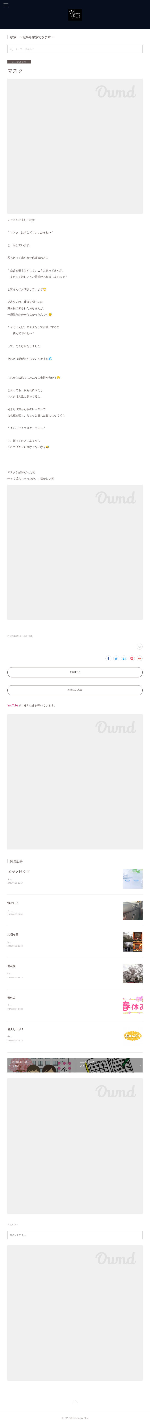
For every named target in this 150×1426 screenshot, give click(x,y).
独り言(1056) (13, 636)
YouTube (12, 705)
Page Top (75, 1404)
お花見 (11, 966)
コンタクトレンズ (18, 871)
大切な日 (12, 935)
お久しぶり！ (15, 1030)
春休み (11, 998)
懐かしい (12, 903)
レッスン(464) (26, 636)
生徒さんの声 (75, 690)
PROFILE (75, 672)
